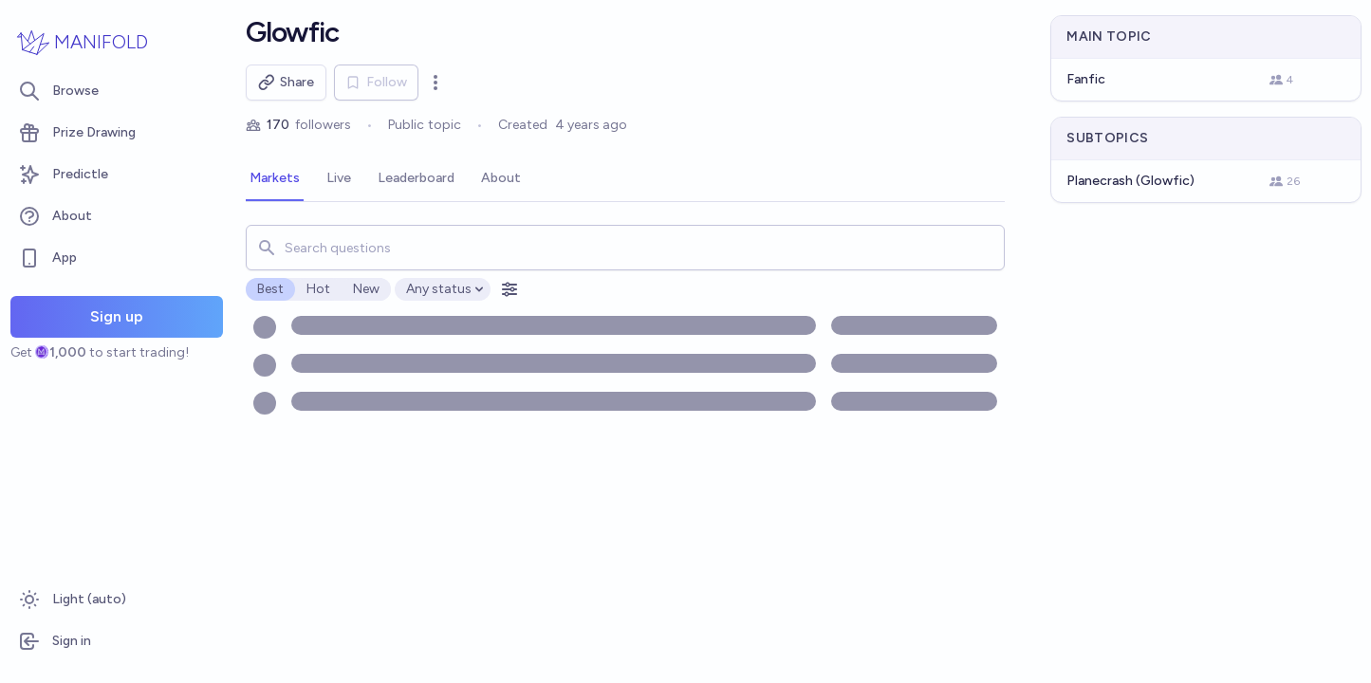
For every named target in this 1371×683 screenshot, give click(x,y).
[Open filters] (509, 289)
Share (286, 82)
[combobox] (626, 247)
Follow (376, 82)
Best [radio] (270, 289)
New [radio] (366, 289)
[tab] (275, 179)
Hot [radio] (318, 289)
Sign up (116, 316)
